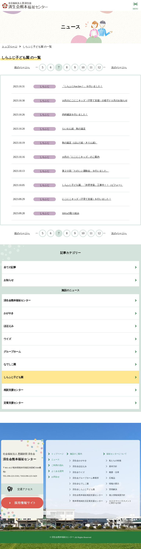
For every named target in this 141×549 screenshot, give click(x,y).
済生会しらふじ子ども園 (84, 489)
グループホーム (12, 351)
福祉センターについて (116, 454)
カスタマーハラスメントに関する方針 (120, 502)
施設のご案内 (76, 454)
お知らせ (8, 280)
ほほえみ (8, 326)
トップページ (57, 454)
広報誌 (112, 478)
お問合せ (55, 477)
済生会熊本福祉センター (17, 300)
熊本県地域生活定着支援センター (88, 501)
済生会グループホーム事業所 (86, 478)
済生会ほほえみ (80, 466)
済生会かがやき (80, 460)
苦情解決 (113, 489)
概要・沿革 (114, 472)
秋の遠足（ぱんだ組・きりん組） (79, 142)
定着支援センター (13, 402)
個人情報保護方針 (117, 495)
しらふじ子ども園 (13, 377)
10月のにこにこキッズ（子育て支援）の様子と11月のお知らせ (94, 100)
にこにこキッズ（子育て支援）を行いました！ (86, 199)
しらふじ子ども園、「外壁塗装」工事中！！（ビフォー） (92, 185)
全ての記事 (10, 267)
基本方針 (113, 466)
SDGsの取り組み (70, 213)
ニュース (55, 459)
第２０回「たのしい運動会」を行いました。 (85, 171)
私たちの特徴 (115, 460)
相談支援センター (13, 389)
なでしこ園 (10, 364)
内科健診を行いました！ (75, 114)
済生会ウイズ (79, 472)
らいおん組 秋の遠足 (73, 128)
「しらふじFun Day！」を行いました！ (82, 86)
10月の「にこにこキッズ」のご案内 (80, 157)
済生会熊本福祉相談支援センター (88, 495)
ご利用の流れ (57, 465)
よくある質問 (57, 471)
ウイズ (7, 338)
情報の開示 (114, 484)
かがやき (8, 313)
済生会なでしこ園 (81, 484)
